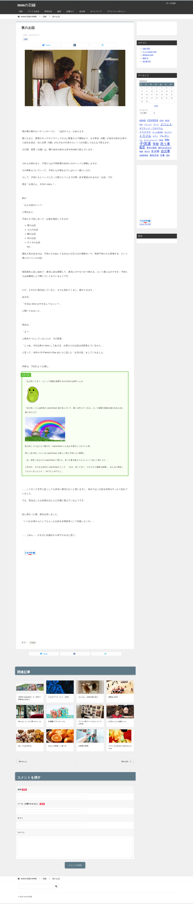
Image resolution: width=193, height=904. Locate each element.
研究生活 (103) (148, 55)
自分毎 (82, 11)
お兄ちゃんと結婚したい (117, 721)
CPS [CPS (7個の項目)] (162, 121)
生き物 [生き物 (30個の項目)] (155, 151)
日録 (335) (146, 49)
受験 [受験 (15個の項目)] (167, 140)
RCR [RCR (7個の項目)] (167, 121)
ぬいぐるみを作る (24, 746)
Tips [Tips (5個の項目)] (141, 125)
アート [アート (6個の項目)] (156, 124)
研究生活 (48, 11)
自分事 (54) (147, 61)
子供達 (32, 643)
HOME (29, 16)
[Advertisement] (75, 117)
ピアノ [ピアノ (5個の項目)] (155, 136)
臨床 (59, 11)
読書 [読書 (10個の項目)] (162, 155)
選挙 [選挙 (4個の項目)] (168, 155)
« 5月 (156, 106)
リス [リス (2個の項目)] (140, 140)
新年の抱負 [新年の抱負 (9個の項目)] (152, 147)
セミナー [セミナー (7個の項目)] (168, 132)
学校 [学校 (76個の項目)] (156, 144)
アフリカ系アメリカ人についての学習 (90, 723)
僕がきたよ (23, 761)
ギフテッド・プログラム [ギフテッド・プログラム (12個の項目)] (151, 128)
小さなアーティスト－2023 (58, 697)
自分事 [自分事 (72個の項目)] (165, 151)
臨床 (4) (145, 58)
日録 (21, 11)
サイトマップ (96, 11)
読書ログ (70, 11)
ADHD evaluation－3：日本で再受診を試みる (29, 698)
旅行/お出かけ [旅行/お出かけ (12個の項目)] (165, 147)
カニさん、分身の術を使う (88, 697)
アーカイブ (143, 110)
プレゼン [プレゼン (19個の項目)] (164, 136)
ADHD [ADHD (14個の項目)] (142, 120)
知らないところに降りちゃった (30, 721)
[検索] (39, 886)
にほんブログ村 (145, 224)
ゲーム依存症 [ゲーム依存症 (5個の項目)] (157, 132)
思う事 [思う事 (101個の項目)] (165, 143)
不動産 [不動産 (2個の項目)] (161, 140)
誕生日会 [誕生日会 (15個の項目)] (154, 155)
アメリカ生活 (33, 11)
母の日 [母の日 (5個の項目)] (147, 151)
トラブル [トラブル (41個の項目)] (145, 135)
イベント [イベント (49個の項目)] (166, 124)
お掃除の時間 (83, 746)
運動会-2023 (113, 697)
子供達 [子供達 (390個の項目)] (145, 143)
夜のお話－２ (126, 761)
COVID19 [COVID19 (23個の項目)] (152, 120)
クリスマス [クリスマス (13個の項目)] (145, 132)
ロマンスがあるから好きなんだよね (120, 747)
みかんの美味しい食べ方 (57, 746)
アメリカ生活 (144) (149, 52)
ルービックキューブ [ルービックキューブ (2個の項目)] (150, 140)
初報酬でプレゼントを (56, 721)
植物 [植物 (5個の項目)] (141, 151)
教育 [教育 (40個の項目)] (142, 147)
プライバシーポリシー (116, 11)
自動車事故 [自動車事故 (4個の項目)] (143, 155)
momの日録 (27, 5)
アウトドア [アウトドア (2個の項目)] (148, 124)
